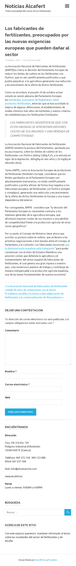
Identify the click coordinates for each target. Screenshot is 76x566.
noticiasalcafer (31, 60)
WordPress (40, 560)
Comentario (12, 330)
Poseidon (52, 560)
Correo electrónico (17, 384)
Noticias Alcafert (25, 6)
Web (7, 397)
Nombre (11, 371)
